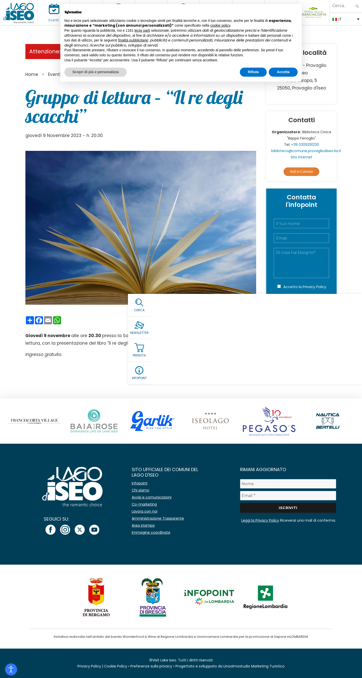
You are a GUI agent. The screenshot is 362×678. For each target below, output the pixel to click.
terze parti (142, 30)
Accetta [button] (283, 72)
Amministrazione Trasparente (158, 518)
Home (31, 74)
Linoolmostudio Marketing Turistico (254, 666)
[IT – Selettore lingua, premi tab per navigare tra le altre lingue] (346, 19)
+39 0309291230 (305, 144)
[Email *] (288, 495)
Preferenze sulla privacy (151, 666)
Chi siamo (140, 490)
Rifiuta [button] (253, 72)
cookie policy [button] (220, 25)
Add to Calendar (301, 171)
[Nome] (288, 483)
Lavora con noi (144, 511)
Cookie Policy (115, 666)
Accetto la (304, 286)
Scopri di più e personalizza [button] (95, 72)
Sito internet (301, 157)
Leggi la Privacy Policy (260, 520)
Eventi (54, 20)
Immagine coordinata (151, 532)
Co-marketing (144, 504)
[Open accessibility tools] (11, 669)
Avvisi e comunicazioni (151, 497)
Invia (301, 308)
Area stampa (143, 525)
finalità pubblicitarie (133, 40)
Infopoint (140, 483)
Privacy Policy (314, 286)
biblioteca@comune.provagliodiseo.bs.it (306, 150)
